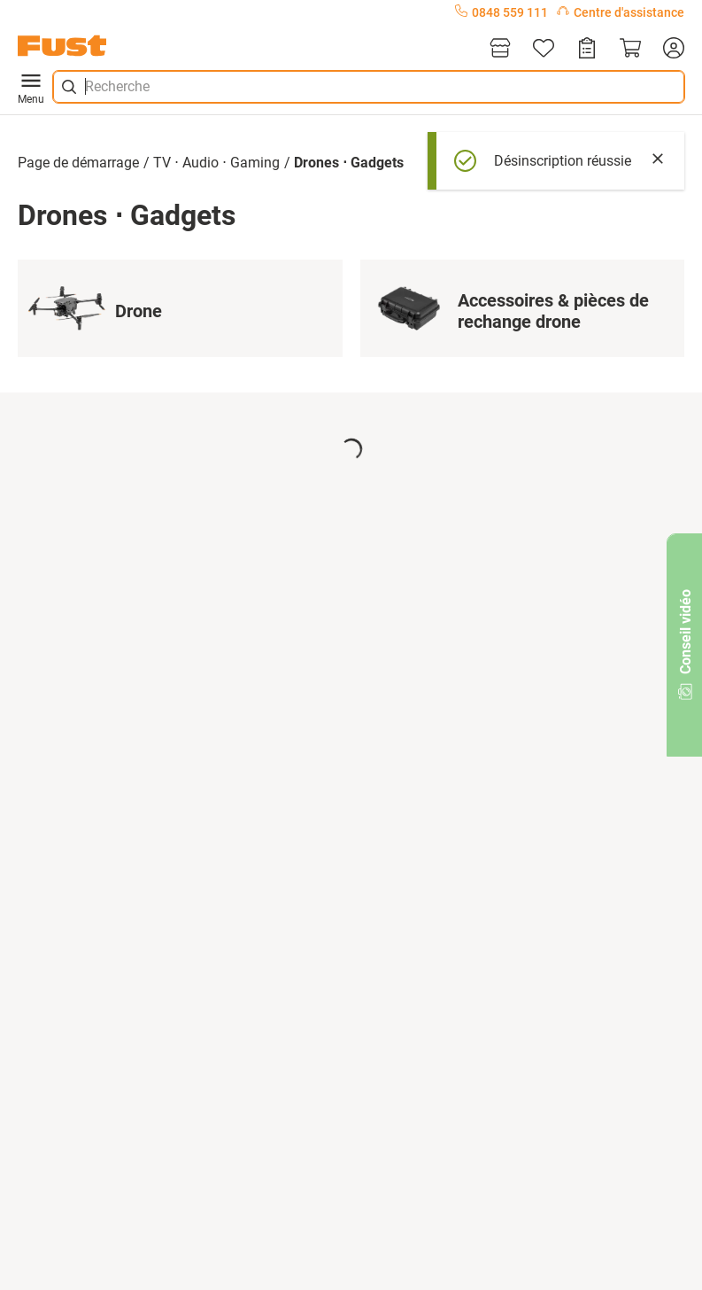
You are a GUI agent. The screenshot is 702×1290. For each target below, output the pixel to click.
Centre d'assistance (620, 12)
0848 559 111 (501, 12)
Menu (31, 86)
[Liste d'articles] (543, 49)
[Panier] (630, 49)
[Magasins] (500, 49)
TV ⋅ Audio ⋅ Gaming (216, 162)
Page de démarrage (78, 162)
